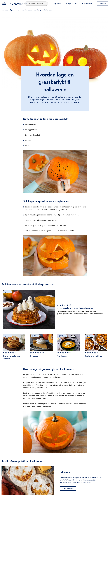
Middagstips (87, 4)
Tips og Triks (71, 4)
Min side (102, 4)
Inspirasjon (56, 4)
